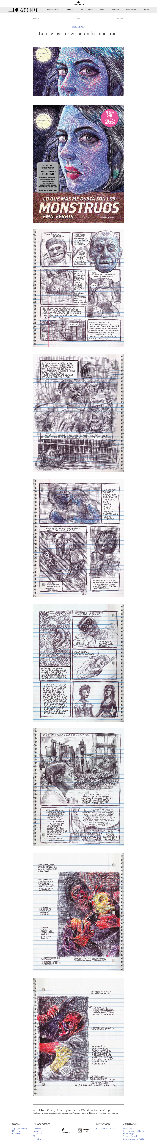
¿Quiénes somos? (19, 1129)
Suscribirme (131, 10)
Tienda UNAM (130, 1136)
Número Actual (53, 10)
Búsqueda (115, 10)
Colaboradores (87, 10)
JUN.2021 (120, 19)
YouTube (37, 1129)
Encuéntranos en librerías (134, 1131)
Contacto (16, 1131)
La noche (78, 19)
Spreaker (37, 1139)
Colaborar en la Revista (106, 1129)
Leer (78, 43)
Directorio (16, 1134)
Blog (102, 10)
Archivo (70, 10)
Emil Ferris (79, 27)
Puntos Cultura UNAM (133, 1139)
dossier (36, 19)
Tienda (147, 10)
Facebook (37, 1134)
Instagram (37, 1131)
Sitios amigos (128, 1134)
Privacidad (127, 1129)
